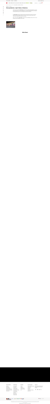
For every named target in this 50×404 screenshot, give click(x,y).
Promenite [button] (42, 398)
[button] (37, 3)
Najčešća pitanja (15, 394)
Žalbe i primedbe (15, 393)
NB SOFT (26, 403)
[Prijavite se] (41, 3)
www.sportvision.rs (22, 403)
